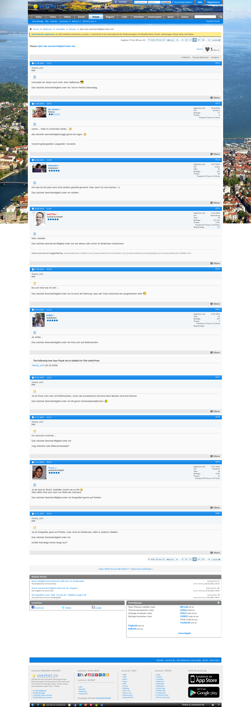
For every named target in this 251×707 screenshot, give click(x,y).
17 (190, 40)
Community (63, 21)
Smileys (183, 610)
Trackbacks (185, 622)
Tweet (199, 49)
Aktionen (75, 21)
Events (81, 17)
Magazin (110, 17)
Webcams (160, 681)
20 (203, 40)
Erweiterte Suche (213, 21)
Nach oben (214, 660)
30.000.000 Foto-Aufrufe (42, 697)
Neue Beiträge (37, 21)
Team (125, 681)
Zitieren (215, 98)
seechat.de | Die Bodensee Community (183, 660)
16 (186, 40)
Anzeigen (159, 679)
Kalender (53, 21)
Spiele (171, 17)
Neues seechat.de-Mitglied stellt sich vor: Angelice (55, 588)
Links (124, 17)
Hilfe (200, 2)
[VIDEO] (184, 616)
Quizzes (72, 29)
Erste (170, 40)
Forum (96, 17)
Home (38, 17)
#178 (218, 417)
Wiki (124, 684)
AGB (124, 677)
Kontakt (160, 660)
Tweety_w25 (38, 365)
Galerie (184, 17)
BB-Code (184, 607)
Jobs (80, 687)
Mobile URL (160, 690)
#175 (218, 269)
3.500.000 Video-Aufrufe (42, 695)
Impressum (83, 694)
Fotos (53, 17)
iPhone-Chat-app (162, 697)
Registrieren (213, 2)
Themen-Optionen (200, 57)
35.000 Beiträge (39, 693)
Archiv (205, 660)
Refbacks (132, 628)
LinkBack (185, 57)
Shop (158, 674)
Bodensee (47, 29)
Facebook (39, 607)
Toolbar (159, 677)
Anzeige (214, 57)
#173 (218, 159)
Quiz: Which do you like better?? (114, 569)
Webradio (160, 684)
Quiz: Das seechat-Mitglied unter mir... (57, 46)
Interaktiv (60, 29)
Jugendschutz (128, 697)
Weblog (126, 688)
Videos (67, 17)
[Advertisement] (125, 647)
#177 (218, 377)
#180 (218, 513)
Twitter (68, 607)
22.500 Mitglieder (40, 691)
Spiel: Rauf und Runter (141, 569)
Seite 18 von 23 (158, 40)
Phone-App (160, 688)
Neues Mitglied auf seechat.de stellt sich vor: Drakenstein (58, 581)
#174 (218, 208)
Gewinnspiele (154, 17)
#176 (218, 309)
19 (199, 40)
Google (98, 607)
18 (194, 40)
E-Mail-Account (162, 695)
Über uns (126, 690)
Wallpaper (160, 686)
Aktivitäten (139, 17)
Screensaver (161, 693)
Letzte (216, 40)
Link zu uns (127, 693)
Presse (125, 686)
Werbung (82, 691)
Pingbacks (133, 625)
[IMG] (183, 613)
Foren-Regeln (184, 633)
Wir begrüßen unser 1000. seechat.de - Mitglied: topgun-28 (59, 595)
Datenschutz (127, 695)
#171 (218, 63)
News (125, 679)
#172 (218, 103)
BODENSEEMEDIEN (103, 698)
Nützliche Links (88, 21)
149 (218, 227)
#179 (218, 462)
